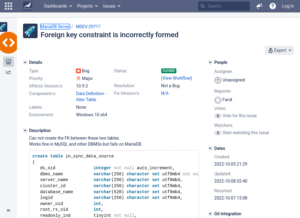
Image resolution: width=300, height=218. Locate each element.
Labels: (35, 107)
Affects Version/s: (46, 86)
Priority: (36, 78)
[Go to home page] (27, 6)
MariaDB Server (55, 26)
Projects (85, 6)
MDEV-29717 (88, 26)
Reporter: (223, 91)
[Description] (25, 130)
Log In (288, 6)
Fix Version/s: (127, 93)
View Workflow (177, 78)
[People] (210, 62)
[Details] (25, 62)
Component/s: (42, 93)
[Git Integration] (210, 214)
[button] (8, 6)
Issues (109, 6)
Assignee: (223, 71)
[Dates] (210, 148)
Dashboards (55, 6)
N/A (165, 93)
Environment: (41, 114)
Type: (34, 70)
